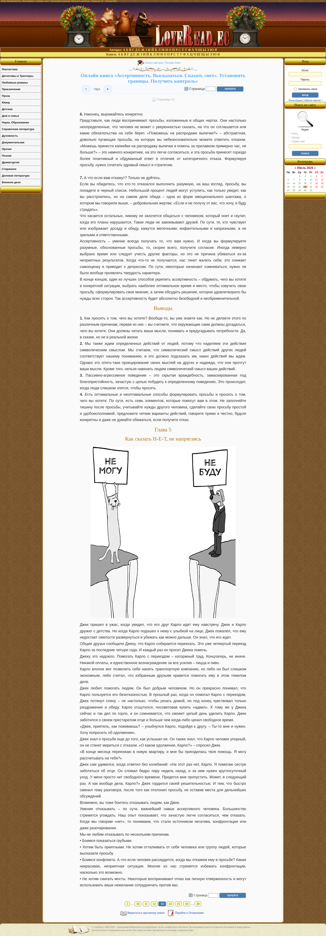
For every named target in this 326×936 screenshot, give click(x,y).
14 (170, 903)
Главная (21, 61)
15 (178, 903)
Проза (6, 95)
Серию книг (296, 141)
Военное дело (11, 182)
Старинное (9, 169)
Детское (7, 109)
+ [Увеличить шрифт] (108, 89)
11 (146, 903)
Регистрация (295, 100)
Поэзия (6, 155)
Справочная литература (18, 129)
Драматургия (10, 162)
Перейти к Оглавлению (189, 912)
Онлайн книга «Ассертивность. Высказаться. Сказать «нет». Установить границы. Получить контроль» (163, 78)
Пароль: (305, 82)
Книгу (293, 133)
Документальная (13, 142)
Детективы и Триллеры (17, 75)
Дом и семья (10, 115)
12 (154, 903)
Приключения (11, 89)
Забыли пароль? (313, 100)
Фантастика (9, 69)
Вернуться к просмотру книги (146, 912)
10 (137, 903)
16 (186, 903)
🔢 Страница (194, 88)
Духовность (10, 135)
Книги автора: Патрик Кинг (163, 62)
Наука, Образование (15, 122)
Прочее (7, 149)
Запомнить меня (305, 89)
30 (197, 903)
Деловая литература (16, 175)
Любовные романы (15, 82)
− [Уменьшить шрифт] (86, 89)
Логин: (305, 72)
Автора (294, 137)
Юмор (6, 102)
